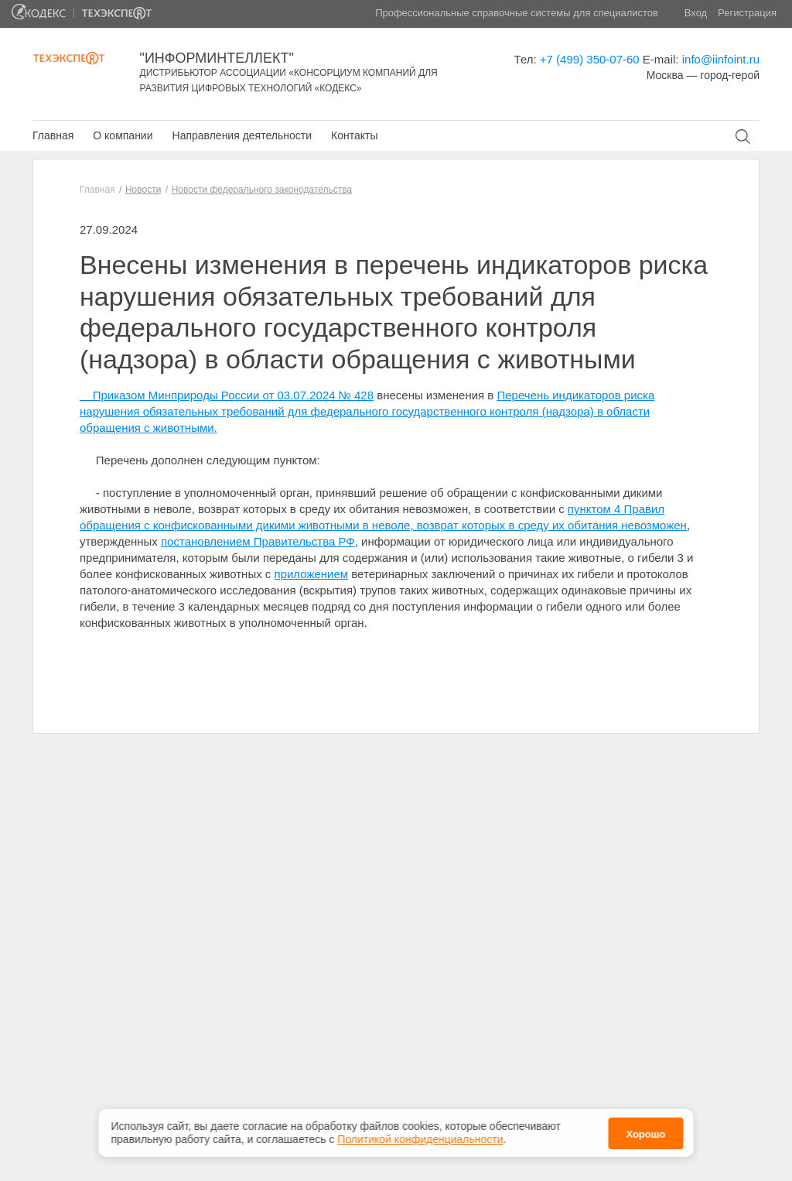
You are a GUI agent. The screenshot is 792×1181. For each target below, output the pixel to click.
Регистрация (747, 13)
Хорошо (645, 1132)
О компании (122, 135)
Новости (143, 189)
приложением (312, 573)
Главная (52, 135)
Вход (695, 13)
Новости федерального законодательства (262, 189)
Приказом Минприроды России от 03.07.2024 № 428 (227, 395)
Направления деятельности (242, 135)
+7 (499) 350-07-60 (590, 59)
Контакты (354, 135)
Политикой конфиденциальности (420, 1138)
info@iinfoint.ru (721, 59)
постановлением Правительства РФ (258, 541)
